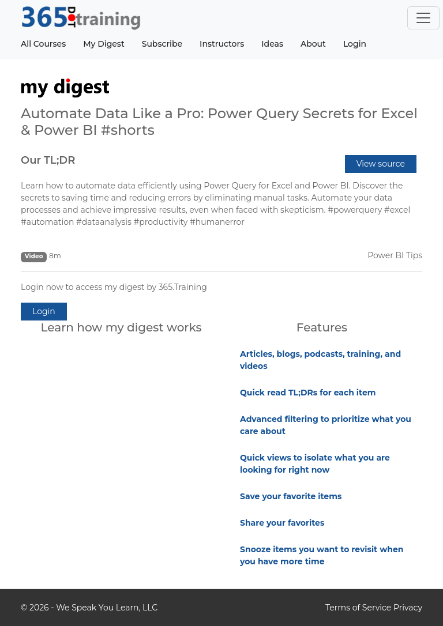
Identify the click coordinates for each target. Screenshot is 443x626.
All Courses (43, 44)
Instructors (222, 44)
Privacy (407, 607)
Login (354, 44)
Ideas (272, 44)
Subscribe (162, 44)
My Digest (103, 44)
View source (380, 164)
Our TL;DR (48, 160)
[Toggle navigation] (423, 17)
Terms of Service (358, 607)
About (313, 44)
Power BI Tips (394, 255)
